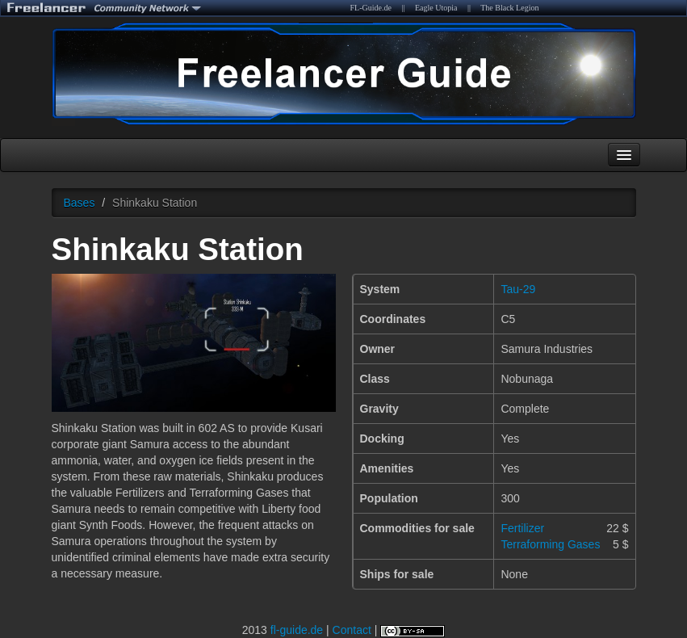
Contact (352, 629)
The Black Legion (509, 7)
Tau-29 (518, 289)
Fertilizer (522, 528)
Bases (79, 202)
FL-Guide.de (371, 7)
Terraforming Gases (550, 544)
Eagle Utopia (436, 7)
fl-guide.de (296, 629)
